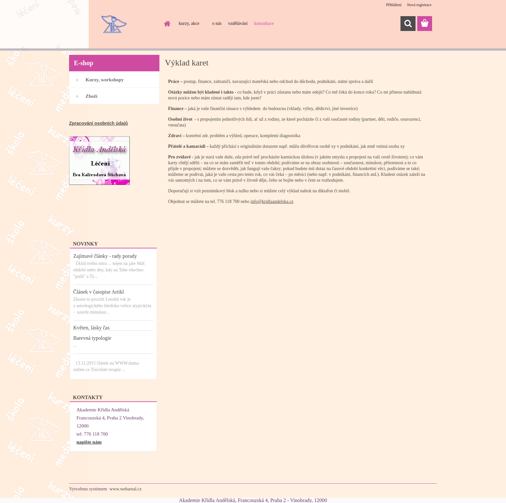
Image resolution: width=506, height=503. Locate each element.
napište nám (89, 442)
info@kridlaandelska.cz (271, 201)
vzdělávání (238, 23)
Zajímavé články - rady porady (105, 256)
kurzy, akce (189, 23)
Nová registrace (419, 5)
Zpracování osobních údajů (98, 123)
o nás (217, 23)
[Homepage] (166, 23)
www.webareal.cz (125, 489)
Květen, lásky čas (91, 327)
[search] (407, 23)
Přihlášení (393, 5)
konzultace (264, 23)
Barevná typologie (92, 338)
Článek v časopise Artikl (98, 292)
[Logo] (113, 24)
